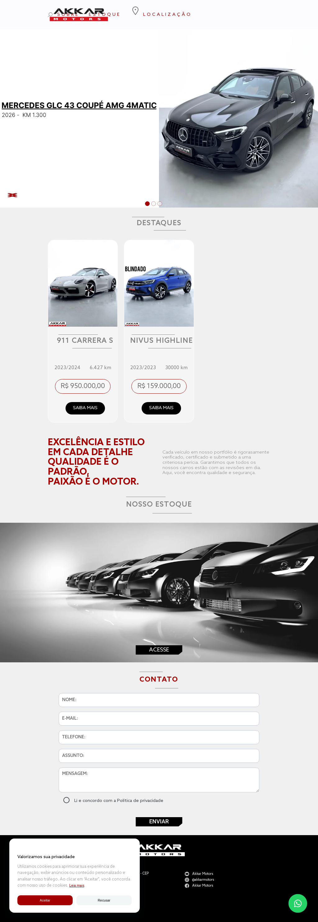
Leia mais (76, 886)
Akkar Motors (202, 874)
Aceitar (45, 900)
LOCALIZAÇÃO (161, 11)
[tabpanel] (159, 118)
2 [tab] (154, 204)
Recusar (104, 900)
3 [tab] (160, 204)
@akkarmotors (203, 880)
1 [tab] (148, 204)
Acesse (159, 650)
